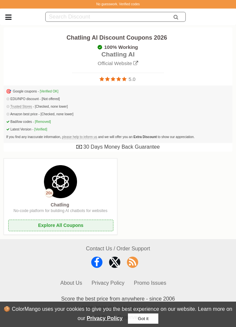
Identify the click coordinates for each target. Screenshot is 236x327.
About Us (71, 283)
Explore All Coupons (60, 225)
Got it (143, 318)
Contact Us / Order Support (118, 248)
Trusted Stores (21, 106)
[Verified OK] (49, 91)
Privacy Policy (105, 318)
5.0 (132, 79)
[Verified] (40, 129)
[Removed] (43, 122)
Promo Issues (150, 283)
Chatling (60, 204)
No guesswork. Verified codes (118, 4)
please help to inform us (79, 137)
